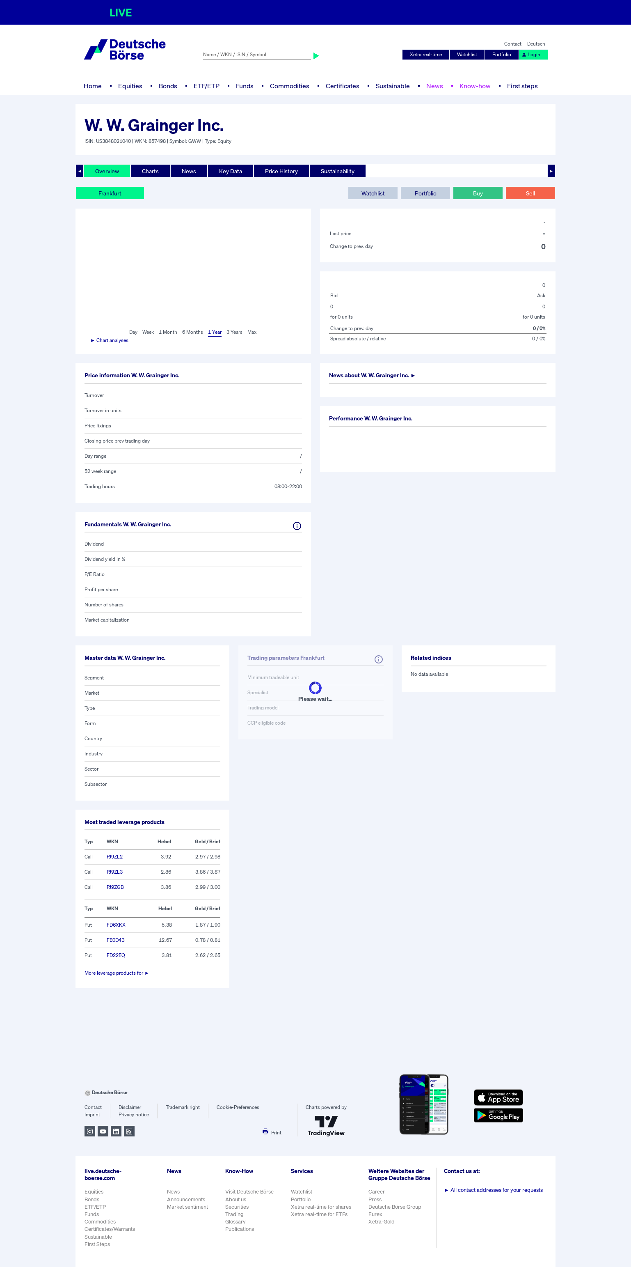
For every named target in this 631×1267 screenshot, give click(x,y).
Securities (237, 1206)
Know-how (475, 85)
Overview (107, 171)
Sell (530, 193)
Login (530, 54)
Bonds (168, 85)
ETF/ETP (206, 85)
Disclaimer (130, 1107)
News (434, 85)
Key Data (230, 171)
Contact (512, 44)
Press (375, 1199)
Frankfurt (109, 193)
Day (133, 332)
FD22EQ (116, 955)
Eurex (375, 1214)
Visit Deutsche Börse (249, 1191)
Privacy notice (134, 1114)
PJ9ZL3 (115, 872)
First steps (522, 85)
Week (148, 332)
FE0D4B (116, 940)
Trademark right (183, 1107)
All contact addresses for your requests (493, 1190)
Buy (478, 193)
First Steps (97, 1244)
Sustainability (337, 171)
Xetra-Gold (381, 1221)
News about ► (372, 375)
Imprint (92, 1114)
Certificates (342, 85)
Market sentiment (187, 1206)
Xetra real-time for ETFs (319, 1214)
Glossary (235, 1221)
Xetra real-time (426, 54)
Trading (234, 1214)
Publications (239, 1229)
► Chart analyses (109, 340)
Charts (150, 171)
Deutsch (536, 44)
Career (376, 1191)
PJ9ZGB (115, 887)
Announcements (186, 1199)
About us (235, 1199)
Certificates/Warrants (110, 1229)
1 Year (215, 332)
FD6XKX (116, 925)
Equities (130, 85)
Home (93, 85)
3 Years (234, 332)
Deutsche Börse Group (394, 1206)
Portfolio (501, 54)
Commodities (289, 85)
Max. (252, 332)
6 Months (192, 332)
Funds (245, 85)
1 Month (168, 332)
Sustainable (393, 85)
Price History (281, 171)
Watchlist (467, 54)
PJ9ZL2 (115, 857)
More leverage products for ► (117, 973)
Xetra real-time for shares (321, 1206)
